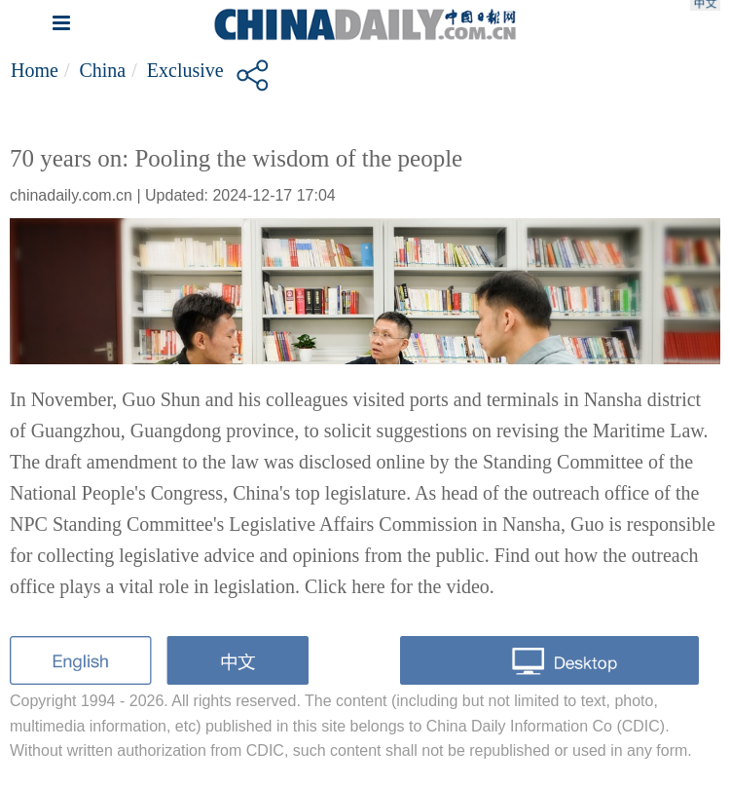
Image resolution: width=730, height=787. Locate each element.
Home (34, 70)
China (102, 70)
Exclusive (185, 70)
